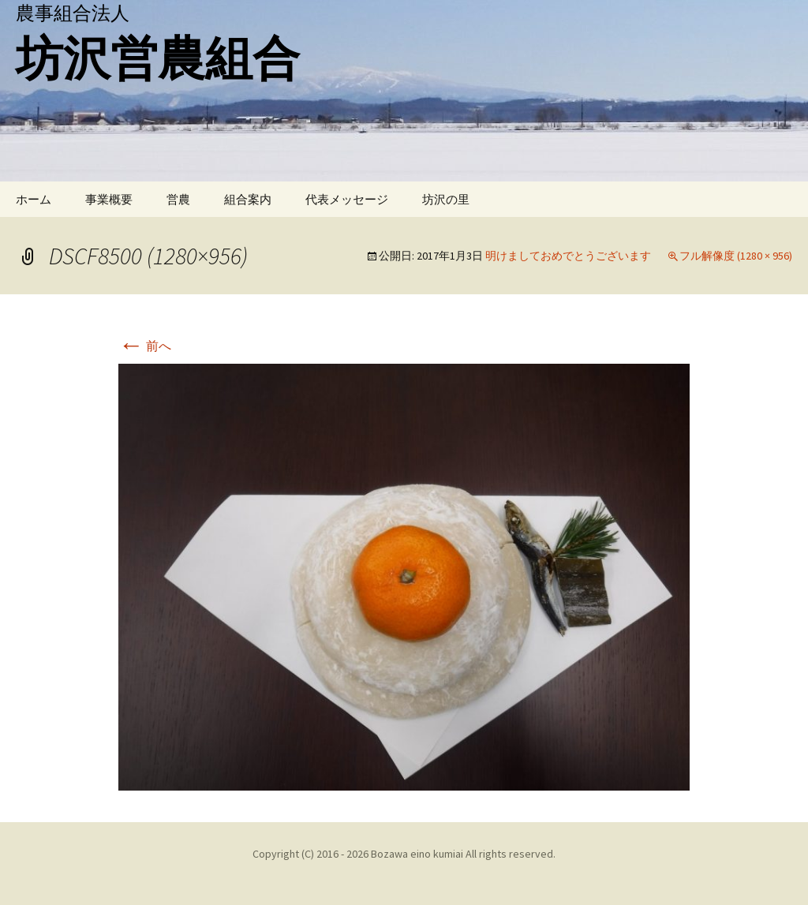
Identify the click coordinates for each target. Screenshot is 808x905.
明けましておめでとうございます (568, 256)
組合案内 (247, 199)
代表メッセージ (346, 199)
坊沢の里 (445, 199)
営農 (178, 199)
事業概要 (109, 199)
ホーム (33, 199)
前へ (144, 345)
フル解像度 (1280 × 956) (735, 256)
